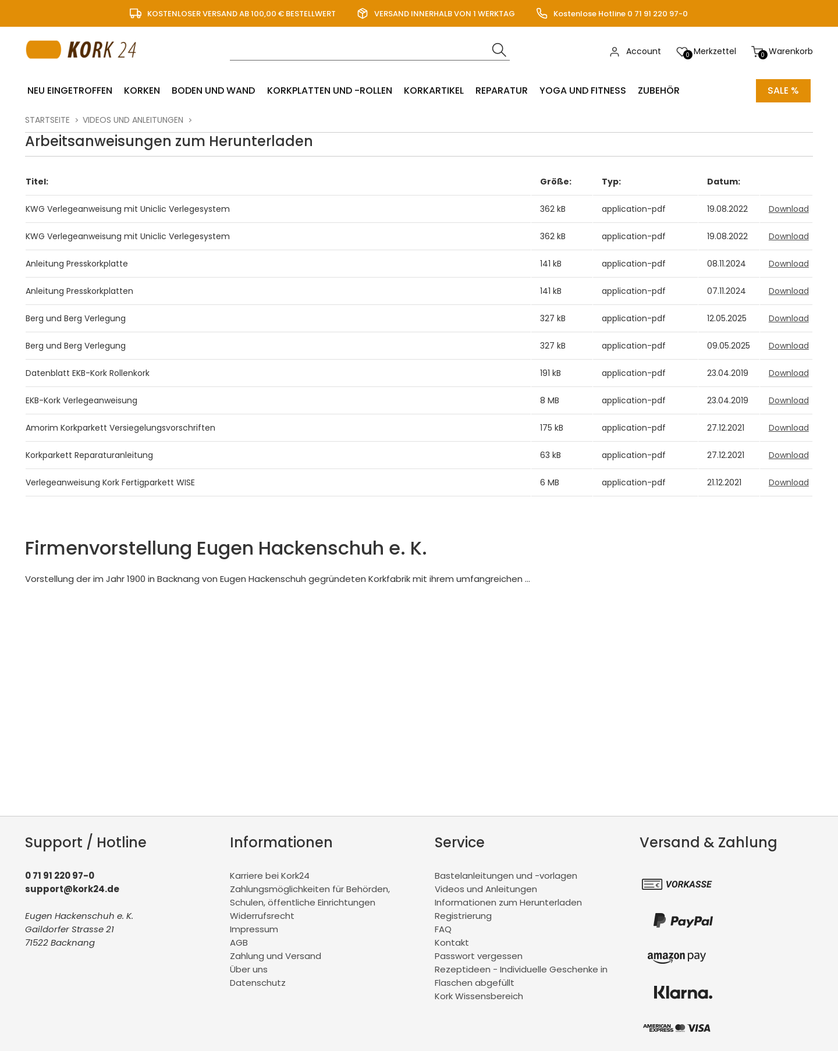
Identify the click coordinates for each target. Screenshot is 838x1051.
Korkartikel (433, 90)
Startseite (47, 120)
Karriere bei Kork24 (270, 875)
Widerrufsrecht (262, 916)
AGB (239, 942)
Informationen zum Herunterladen (508, 902)
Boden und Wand (213, 90)
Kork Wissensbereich (479, 996)
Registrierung (463, 916)
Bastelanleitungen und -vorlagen (506, 875)
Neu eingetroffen (69, 90)
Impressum (254, 929)
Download (789, 209)
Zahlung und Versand (275, 956)
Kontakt (452, 942)
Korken (142, 90)
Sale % (783, 90)
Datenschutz (258, 983)
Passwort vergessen (479, 956)
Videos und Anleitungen (133, 120)
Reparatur (501, 90)
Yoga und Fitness (582, 90)
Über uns (249, 969)
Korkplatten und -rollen (329, 90)
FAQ (443, 929)
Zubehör (658, 90)
